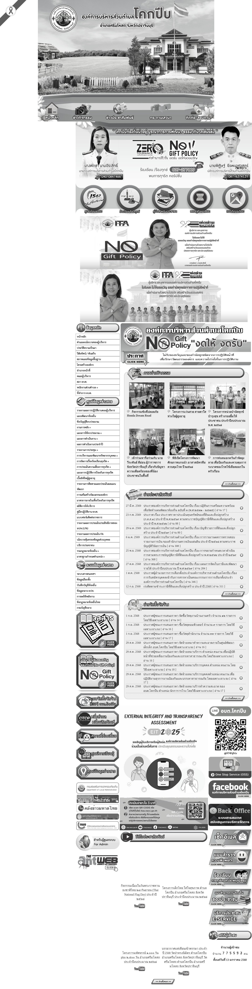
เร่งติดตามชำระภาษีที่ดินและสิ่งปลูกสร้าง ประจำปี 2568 (177, 586)
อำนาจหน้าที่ (83, 370)
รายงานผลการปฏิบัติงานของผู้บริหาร (96, 410)
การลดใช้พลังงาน (85, 596)
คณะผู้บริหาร (84, 376)
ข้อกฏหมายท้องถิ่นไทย (88, 602)
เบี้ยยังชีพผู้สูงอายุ (86, 478)
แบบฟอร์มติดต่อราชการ (89, 517)
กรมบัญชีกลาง (84, 607)
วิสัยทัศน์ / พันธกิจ (86, 353)
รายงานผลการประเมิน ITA (90, 533)
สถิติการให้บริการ (86, 506)
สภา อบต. (82, 381)
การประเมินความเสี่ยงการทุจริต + (94, 466)
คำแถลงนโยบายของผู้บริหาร (91, 342)
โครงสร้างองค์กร (85, 364)
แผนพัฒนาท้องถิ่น (86, 416)
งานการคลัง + (84, 427)
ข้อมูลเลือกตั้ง (83, 579)
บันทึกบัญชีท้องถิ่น (86, 585)
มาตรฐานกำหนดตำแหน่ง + (91, 556)
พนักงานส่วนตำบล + (87, 387)
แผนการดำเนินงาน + (87, 438)
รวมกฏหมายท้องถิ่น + (88, 550)
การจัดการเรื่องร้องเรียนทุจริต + (93, 461)
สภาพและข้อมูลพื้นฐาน (89, 359)
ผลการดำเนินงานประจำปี (90, 444)
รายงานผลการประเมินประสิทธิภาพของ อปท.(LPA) (97, 525)
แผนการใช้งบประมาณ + (89, 432)
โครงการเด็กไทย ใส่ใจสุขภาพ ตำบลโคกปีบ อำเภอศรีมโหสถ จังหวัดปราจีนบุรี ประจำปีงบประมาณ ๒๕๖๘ (184, 892)
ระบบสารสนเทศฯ (86, 573)
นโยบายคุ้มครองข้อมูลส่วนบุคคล (93, 539)
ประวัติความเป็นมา (86, 347)
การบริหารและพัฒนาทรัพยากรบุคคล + (97, 455)
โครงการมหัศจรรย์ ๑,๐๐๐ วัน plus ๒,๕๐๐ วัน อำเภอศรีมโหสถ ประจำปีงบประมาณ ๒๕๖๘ (140, 957)
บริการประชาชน (85, 545)
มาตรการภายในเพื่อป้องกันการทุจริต (95, 500)
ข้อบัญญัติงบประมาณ (88, 421)
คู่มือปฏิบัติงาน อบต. (87, 511)
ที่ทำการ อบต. (84, 393)
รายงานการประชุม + (87, 449)
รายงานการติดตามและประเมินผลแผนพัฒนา (96, 486)
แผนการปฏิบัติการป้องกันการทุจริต (95, 472)
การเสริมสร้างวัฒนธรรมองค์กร (92, 494)
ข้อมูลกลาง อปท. (85, 590)
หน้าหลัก (81, 336)
